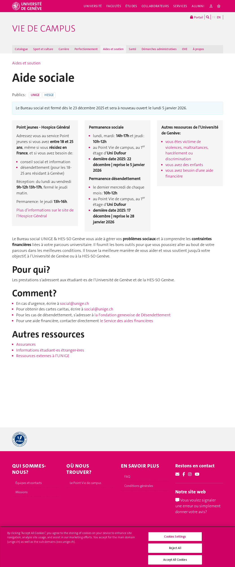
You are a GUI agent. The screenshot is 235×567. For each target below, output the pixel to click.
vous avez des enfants (184, 164)
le (102, 320)
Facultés (113, 6)
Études (131, 6)
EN (219, 17)
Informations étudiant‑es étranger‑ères (50, 350)
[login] (211, 6)
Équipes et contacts (28, 483)
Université (93, 6)
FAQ (127, 477)
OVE (184, 49)
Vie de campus (43, 28)
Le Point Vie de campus (85, 483)
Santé (132, 49)
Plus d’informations (33, 210)
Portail (196, 17)
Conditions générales (138, 486)
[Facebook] (183, 474)
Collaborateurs (155, 6)
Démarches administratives (159, 49)
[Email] (177, 474)
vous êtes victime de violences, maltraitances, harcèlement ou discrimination (187, 150)
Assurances (26, 344)
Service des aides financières (128, 320)
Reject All (175, 551)
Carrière (64, 49)
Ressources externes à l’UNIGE (42, 355)
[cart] (219, 6)
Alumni (198, 6)
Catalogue (21, 49)
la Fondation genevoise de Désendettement (132, 315)
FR (213, 17)
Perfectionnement (86, 49)
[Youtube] (197, 474)
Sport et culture (43, 49)
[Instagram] (190, 474)
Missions (21, 492)
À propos (198, 49)
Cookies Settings (175, 540)
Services (180, 6)
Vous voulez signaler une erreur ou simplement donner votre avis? (198, 505)
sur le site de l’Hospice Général (45, 213)
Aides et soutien (113, 49)
